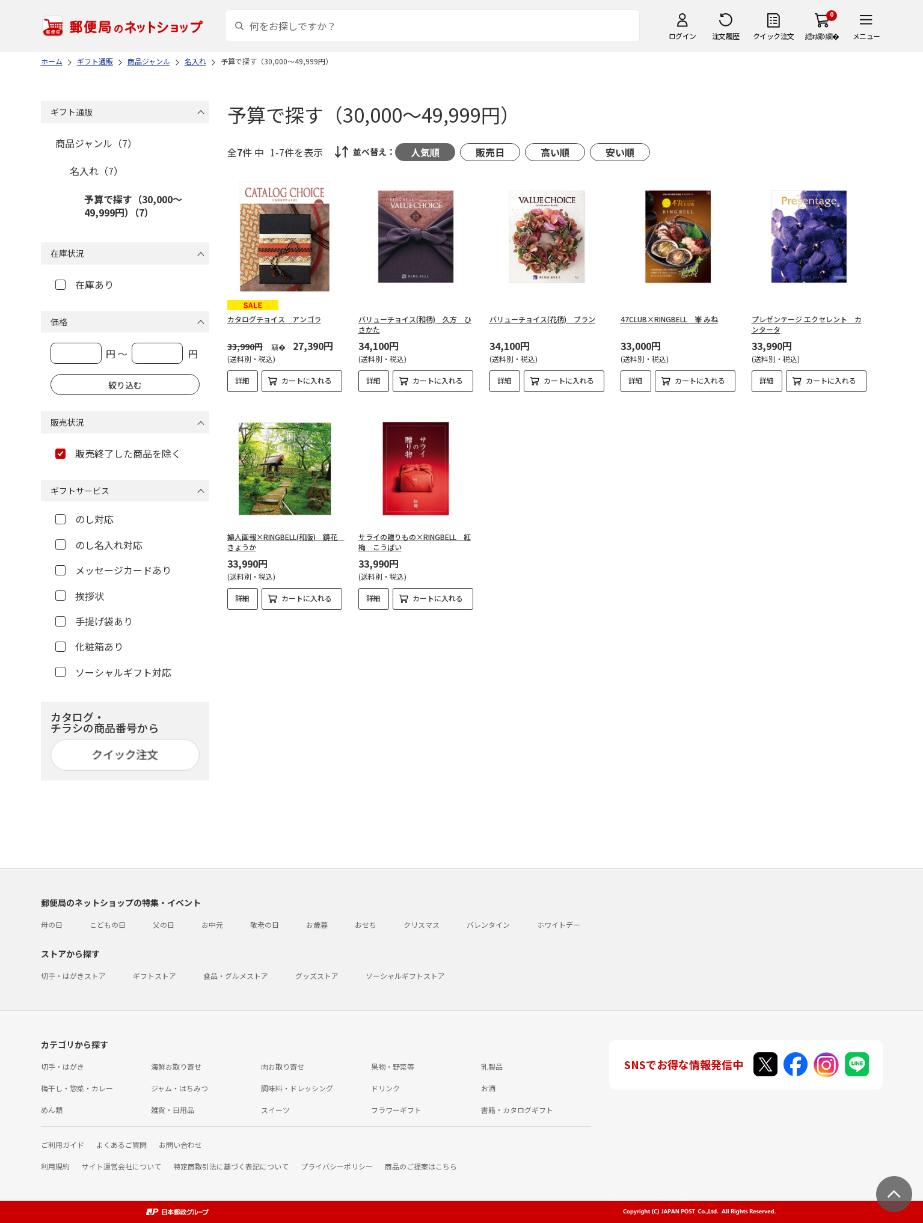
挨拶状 (79, 596)
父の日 (163, 924)
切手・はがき (62, 1066)
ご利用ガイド (62, 1144)
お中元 (212, 924)
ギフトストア (154, 975)
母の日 (52, 924)
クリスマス (421, 924)
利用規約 (55, 1166)
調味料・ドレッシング (297, 1088)
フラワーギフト (396, 1110)
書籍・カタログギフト (517, 1110)
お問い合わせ (180, 1144)
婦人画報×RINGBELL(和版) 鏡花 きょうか (286, 531)
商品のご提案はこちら (421, 1166)
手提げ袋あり (94, 621)
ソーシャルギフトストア (405, 975)
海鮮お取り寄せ (176, 1066)
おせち (365, 924)
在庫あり (84, 284)
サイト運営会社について (121, 1166)
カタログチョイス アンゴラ (274, 319)
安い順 (620, 152)
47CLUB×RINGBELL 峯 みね (669, 319)
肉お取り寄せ (282, 1066)
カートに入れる (306, 380)
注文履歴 (726, 36)
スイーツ (275, 1110)
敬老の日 (264, 924)
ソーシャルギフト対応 (113, 672)
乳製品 (492, 1066)
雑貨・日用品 (172, 1110)
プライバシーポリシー (337, 1166)
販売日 (490, 152)
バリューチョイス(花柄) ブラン (542, 319)
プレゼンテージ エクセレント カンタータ (807, 324)
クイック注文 (773, 36)
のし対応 (84, 519)
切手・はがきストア (73, 975)
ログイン (682, 36)
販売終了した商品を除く (118, 453)
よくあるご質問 (121, 1144)
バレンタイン (488, 924)
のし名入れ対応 (99, 545)
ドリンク (385, 1088)
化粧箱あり (89, 646)
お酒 (488, 1088)
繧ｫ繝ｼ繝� (822, 36)
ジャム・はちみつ (179, 1088)
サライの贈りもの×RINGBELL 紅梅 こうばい (414, 531)
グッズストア (317, 975)
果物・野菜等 (392, 1066)
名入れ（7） (96, 171)
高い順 (555, 152)
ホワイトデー (558, 924)
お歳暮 (317, 924)
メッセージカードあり (113, 570)
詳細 (242, 380)
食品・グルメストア (235, 975)
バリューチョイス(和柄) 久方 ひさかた (414, 324)
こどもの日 (108, 924)
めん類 (52, 1110)
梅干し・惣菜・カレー (77, 1088)
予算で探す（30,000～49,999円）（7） (133, 205)
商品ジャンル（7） (96, 143)
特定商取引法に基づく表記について (231, 1166)
